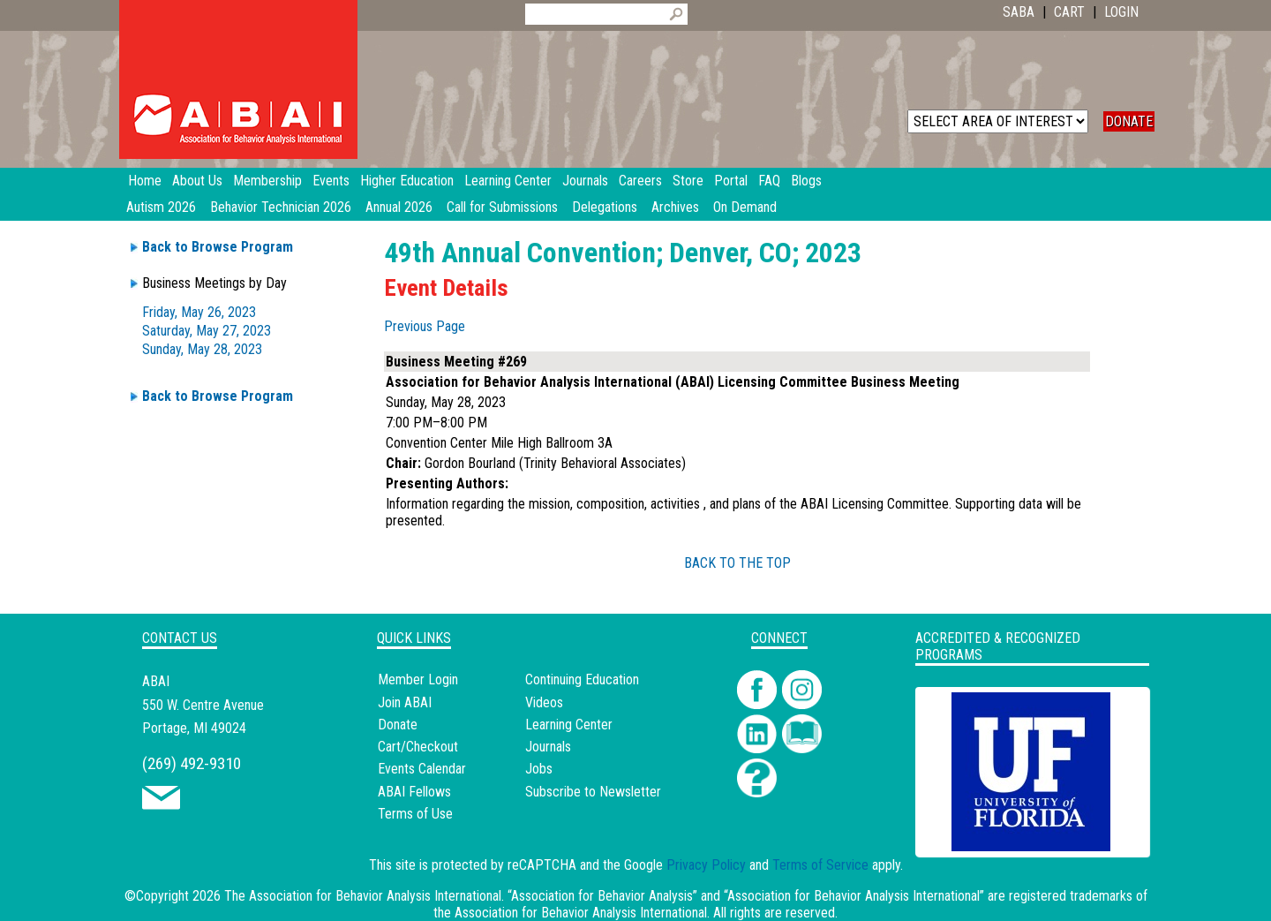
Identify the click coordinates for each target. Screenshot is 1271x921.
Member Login (418, 679)
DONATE (1129, 121)
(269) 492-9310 (191, 763)
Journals (548, 746)
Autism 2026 (161, 207)
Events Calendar (422, 768)
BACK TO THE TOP (737, 563)
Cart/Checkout (418, 746)
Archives (675, 207)
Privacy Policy (706, 865)
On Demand (745, 207)
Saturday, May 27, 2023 (206, 330)
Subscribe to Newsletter (593, 791)
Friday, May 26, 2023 (199, 312)
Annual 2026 (398, 207)
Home (145, 180)
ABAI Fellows (414, 791)
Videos (544, 702)
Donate (397, 724)
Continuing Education (582, 679)
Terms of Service (820, 865)
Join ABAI (405, 702)
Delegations (604, 207)
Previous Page (424, 326)
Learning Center (569, 724)
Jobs (539, 768)
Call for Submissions (502, 207)
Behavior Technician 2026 (280, 207)
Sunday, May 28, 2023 (202, 349)
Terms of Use (415, 813)
